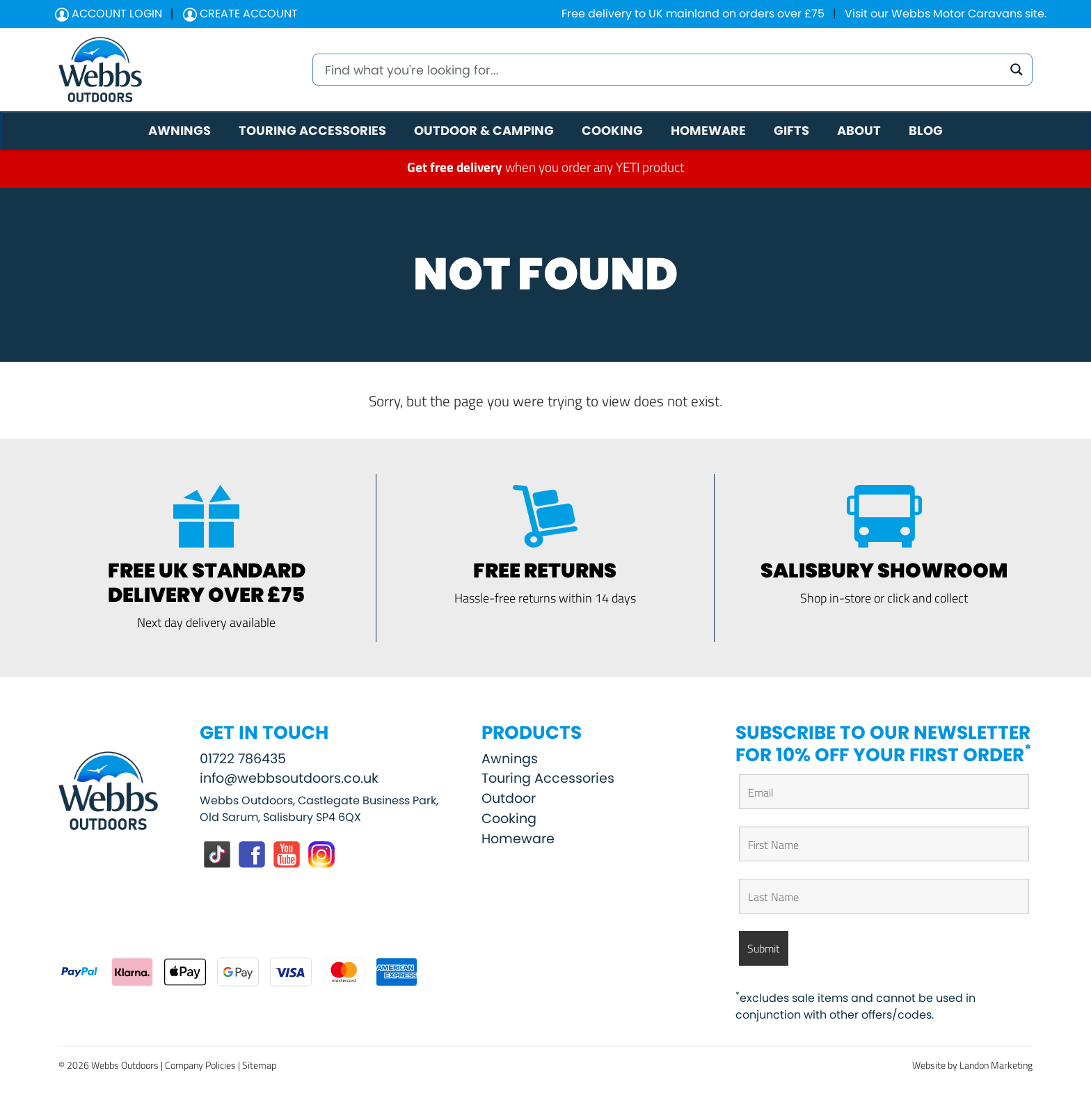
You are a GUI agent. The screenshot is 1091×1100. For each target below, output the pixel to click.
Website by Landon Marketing (972, 1064)
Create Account (240, 14)
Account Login (108, 14)
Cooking (508, 818)
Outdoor (508, 798)
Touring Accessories (547, 778)
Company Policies (200, 1064)
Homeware (518, 838)
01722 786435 (243, 758)
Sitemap (259, 1064)
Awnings (509, 758)
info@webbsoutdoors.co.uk (289, 778)
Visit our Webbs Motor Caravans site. (945, 14)
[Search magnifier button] (1016, 69)
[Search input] (662, 69)
